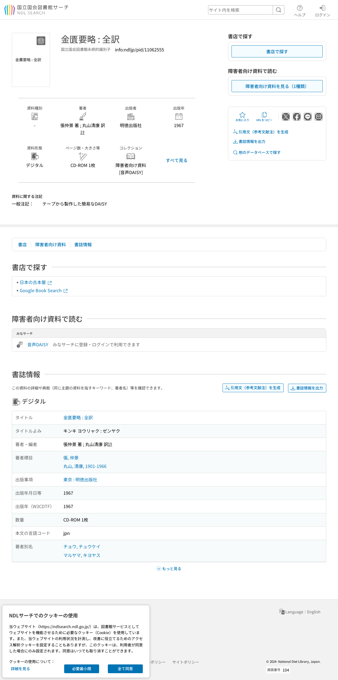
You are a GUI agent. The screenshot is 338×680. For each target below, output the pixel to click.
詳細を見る (20, 668)
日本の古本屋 (36, 282)
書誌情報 (83, 244)
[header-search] (246, 9)
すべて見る (177, 160)
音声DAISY (37, 344)
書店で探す (277, 51)
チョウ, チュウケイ (81, 546)
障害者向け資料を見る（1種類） (277, 86)
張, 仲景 (71, 457)
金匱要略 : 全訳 (78, 417)
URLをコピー (264, 117)
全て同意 (125, 668)
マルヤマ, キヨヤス (81, 555)
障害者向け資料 (50, 244)
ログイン (322, 10)
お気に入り (242, 117)
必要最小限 (81, 668)
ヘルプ (300, 10)
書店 (22, 244)
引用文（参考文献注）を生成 (260, 132)
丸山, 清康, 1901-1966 (84, 466)
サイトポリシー (185, 662)
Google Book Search (44, 290)
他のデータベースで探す (257, 152)
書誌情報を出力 (249, 141)
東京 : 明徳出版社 (80, 479)
